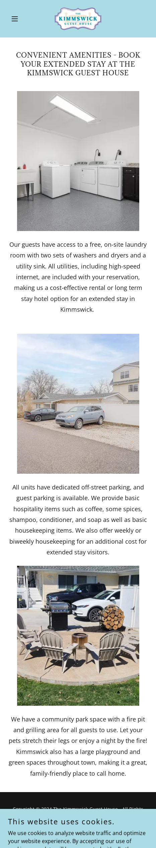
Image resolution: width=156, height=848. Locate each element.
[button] (18, 18)
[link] (78, 18)
